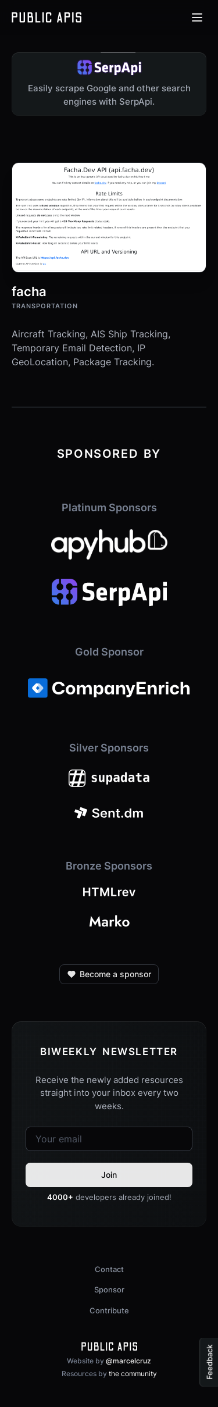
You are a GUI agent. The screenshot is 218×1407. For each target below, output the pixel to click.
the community (133, 1373)
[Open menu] (197, 17)
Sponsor (109, 1289)
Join (109, 1175)
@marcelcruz (128, 1360)
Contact (109, 1269)
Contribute (109, 1310)
